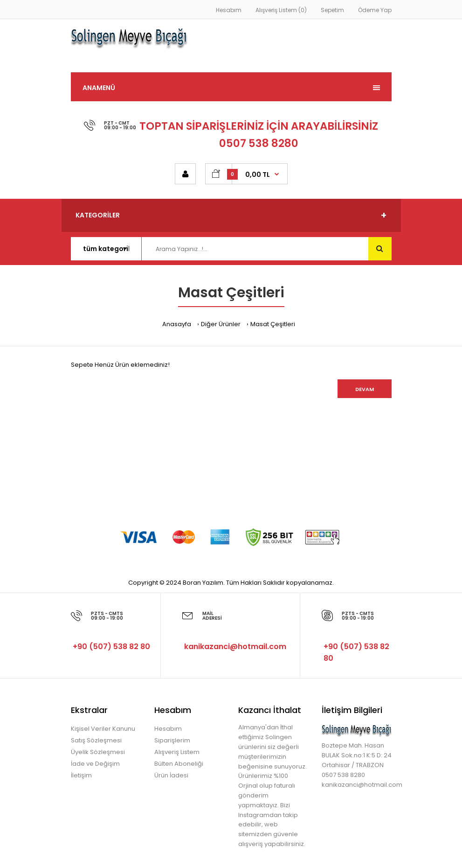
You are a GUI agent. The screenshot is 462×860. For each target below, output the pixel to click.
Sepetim (332, 10)
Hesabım (228, 10)
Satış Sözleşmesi (96, 740)
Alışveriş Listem (177, 752)
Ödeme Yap (375, 10)
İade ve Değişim (95, 763)
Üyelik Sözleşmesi (98, 752)
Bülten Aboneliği (178, 763)
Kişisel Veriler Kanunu (103, 728)
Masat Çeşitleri (272, 324)
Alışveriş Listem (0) (281, 10)
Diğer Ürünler (221, 324)
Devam (364, 389)
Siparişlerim (172, 740)
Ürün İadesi (171, 775)
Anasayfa (176, 324)
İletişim (81, 775)
